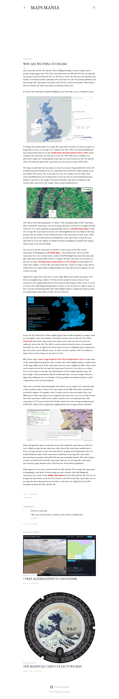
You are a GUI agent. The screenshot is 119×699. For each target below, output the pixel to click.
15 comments (34, 583)
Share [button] (25, 494)
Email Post (33, 494)
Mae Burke (66, 692)
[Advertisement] (59, 34)
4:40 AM (34, 518)
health (30, 497)
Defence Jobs (37, 511)
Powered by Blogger (59, 687)
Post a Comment (30, 524)
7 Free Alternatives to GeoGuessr (50, 579)
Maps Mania (45, 7)
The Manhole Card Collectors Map (52, 666)
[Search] (94, 7)
